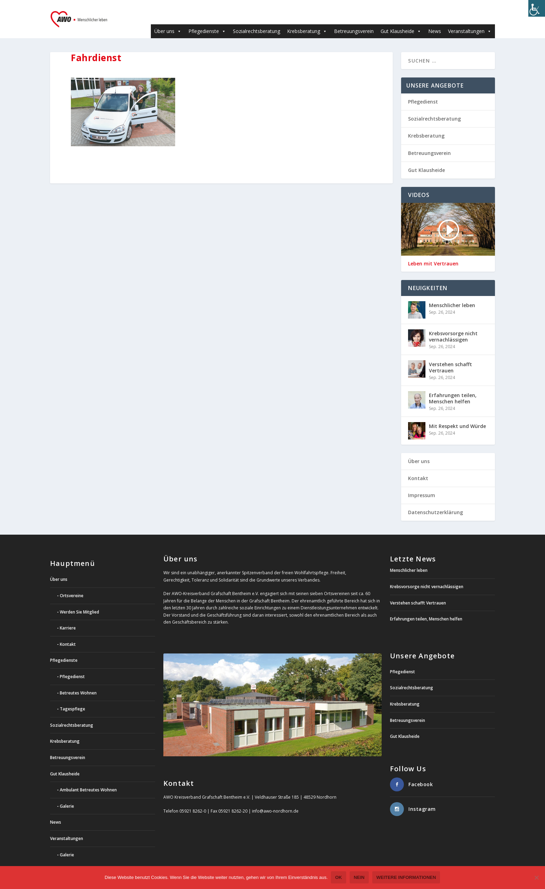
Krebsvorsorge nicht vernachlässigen (453, 326)
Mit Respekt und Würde (457, 415)
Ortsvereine (71, 585)
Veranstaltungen (469, 20)
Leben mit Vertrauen (433, 253)
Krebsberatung (307, 20)
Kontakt (418, 467)
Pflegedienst (423, 91)
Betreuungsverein (354, 20)
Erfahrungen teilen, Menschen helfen (453, 387)
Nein (359, 877)
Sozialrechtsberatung (256, 20)
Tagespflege (72, 698)
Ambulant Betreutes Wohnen (88, 779)
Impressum (421, 484)
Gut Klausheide (401, 20)
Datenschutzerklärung (435, 502)
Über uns (167, 20)
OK (338, 877)
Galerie (67, 796)
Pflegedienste (207, 20)
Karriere (68, 617)
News (434, 20)
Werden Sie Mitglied (79, 601)
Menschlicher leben (452, 294)
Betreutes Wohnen (78, 682)
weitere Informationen (406, 877)
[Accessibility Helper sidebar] (536, 8)
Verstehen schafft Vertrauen (450, 357)
